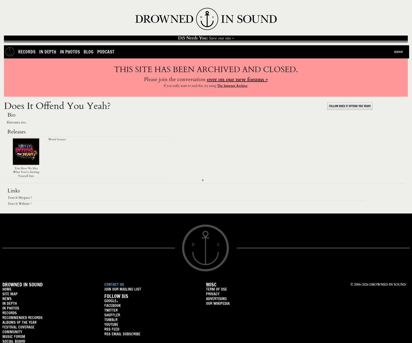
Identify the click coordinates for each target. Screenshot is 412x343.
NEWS (7, 298)
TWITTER (111, 310)
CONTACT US (114, 284)
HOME (7, 289)
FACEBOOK (112, 305)
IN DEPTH (9, 303)
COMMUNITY (12, 332)
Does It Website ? (20, 204)
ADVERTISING (216, 298)
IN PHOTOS (10, 308)
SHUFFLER (112, 315)
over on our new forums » (237, 79)
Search (398, 52)
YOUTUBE (111, 324)
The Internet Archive (232, 86)
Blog (89, 51)
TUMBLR (110, 319)
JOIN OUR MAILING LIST (122, 289)
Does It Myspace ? (20, 198)
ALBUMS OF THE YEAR (19, 322)
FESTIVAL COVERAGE (18, 327)
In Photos (70, 51)
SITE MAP (10, 294)
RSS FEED (111, 329)
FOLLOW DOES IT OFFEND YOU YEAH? (350, 106)
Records (26, 51)
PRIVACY (212, 294)
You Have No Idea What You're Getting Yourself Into (26, 170)
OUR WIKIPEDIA (218, 303)
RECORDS (9, 313)
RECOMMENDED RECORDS (22, 317)
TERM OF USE (216, 289)
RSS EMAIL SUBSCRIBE (122, 334)
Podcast (105, 51)
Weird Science (57, 139)
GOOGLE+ (111, 301)
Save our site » (206, 38)
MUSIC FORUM (13, 336)
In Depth (47, 51)
